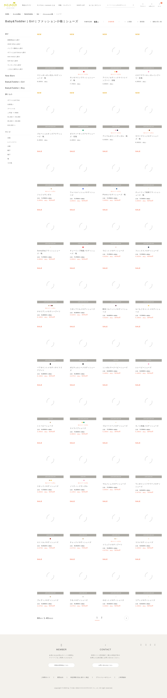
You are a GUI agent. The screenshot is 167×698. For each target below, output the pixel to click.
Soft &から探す (13, 61)
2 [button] (102, 617)
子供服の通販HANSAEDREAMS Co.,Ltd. (84, 688)
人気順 (129, 21)
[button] (126, 618)
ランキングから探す (14, 65)
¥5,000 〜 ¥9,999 (14, 121)
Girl (38, 14)
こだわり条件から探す (15, 69)
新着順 (142, 21)
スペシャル (11, 108)
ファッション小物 (48, 14)
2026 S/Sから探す (14, 44)
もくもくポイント (95, 5)
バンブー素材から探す (15, 48)
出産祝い (11, 104)
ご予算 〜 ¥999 (13, 113)
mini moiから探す (14, 56)
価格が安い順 (157, 21)
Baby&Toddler (28, 14)
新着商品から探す (14, 40)
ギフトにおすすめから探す (17, 52)
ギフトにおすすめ (14, 100)
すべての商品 (17, 14)
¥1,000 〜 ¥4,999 (14, 117)
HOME (7, 14)
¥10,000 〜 (12, 125)
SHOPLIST (81, 5)
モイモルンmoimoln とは (46, 5)
